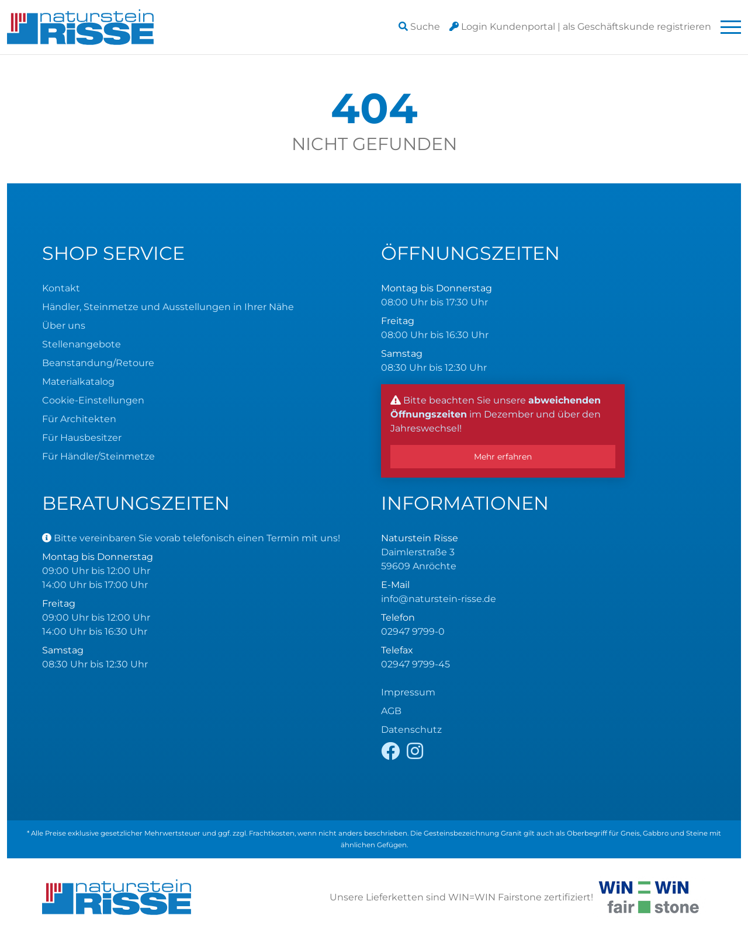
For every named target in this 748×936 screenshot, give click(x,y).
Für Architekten (79, 418)
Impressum (408, 692)
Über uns (63, 325)
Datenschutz (411, 729)
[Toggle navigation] (731, 27)
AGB (391, 710)
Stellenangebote (81, 344)
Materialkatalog (78, 381)
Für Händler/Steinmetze (98, 456)
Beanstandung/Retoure (98, 362)
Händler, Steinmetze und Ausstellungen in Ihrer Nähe (168, 306)
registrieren (637, 26)
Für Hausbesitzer (82, 437)
